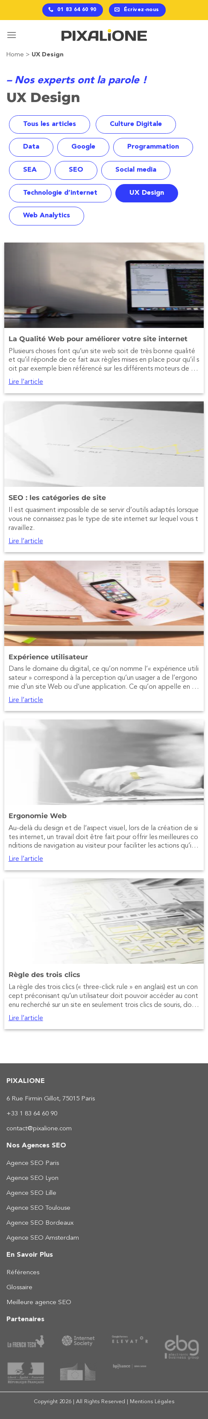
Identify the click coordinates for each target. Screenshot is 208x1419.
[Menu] (11, 34)
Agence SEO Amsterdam (42, 1238)
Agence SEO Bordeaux (39, 1223)
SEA (30, 170)
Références (22, 1273)
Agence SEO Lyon (32, 1178)
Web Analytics (46, 215)
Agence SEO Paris (32, 1163)
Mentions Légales (152, 1401)
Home (15, 55)
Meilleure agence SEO (38, 1302)
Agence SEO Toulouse (38, 1208)
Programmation (153, 146)
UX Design (146, 193)
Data (31, 146)
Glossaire (19, 1287)
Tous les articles (49, 124)
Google (83, 146)
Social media (135, 170)
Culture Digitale (136, 124)
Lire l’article (26, 382)
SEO (76, 170)
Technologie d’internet (60, 193)
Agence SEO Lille (31, 1193)
